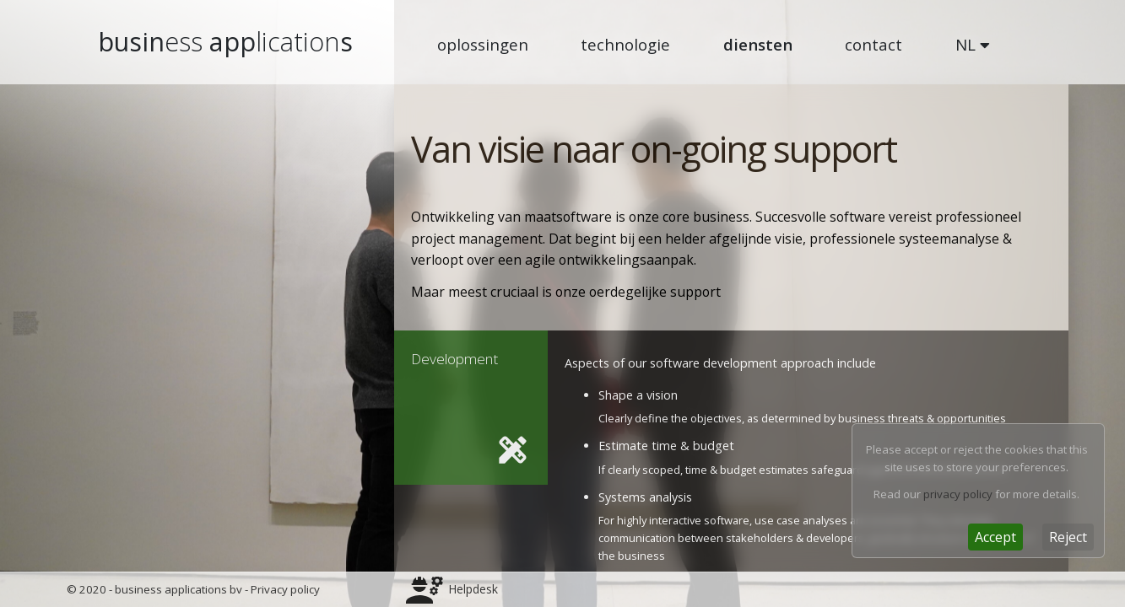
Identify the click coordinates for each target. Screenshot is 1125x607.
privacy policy (957, 494)
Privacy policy (285, 589)
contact (873, 44)
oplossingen (482, 44)
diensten (757, 44)
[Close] (995, 537)
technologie (625, 44)
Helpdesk (473, 589)
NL (972, 44)
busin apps (225, 41)
